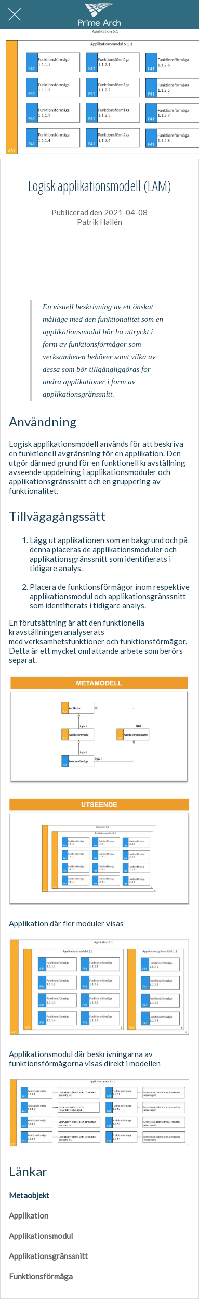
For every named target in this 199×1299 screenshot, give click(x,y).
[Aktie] (152, 268)
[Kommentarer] (177, 268)
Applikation (28, 1215)
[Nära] (14, 14)
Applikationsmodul (41, 1235)
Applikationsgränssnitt (48, 1256)
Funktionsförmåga (41, 1276)
